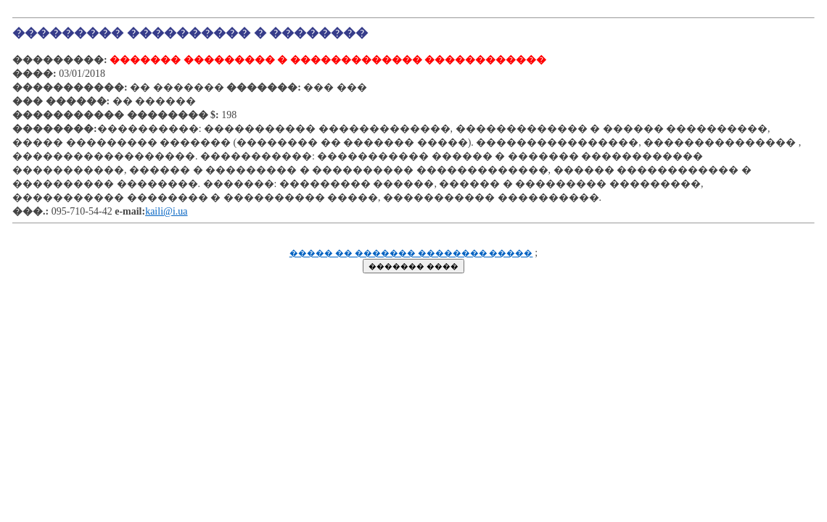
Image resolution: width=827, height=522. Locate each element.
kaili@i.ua (166, 211)
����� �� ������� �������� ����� (411, 253)
